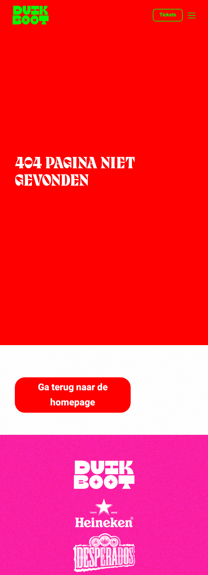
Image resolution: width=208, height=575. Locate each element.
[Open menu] (189, 15)
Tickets (167, 15)
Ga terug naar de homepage (73, 395)
